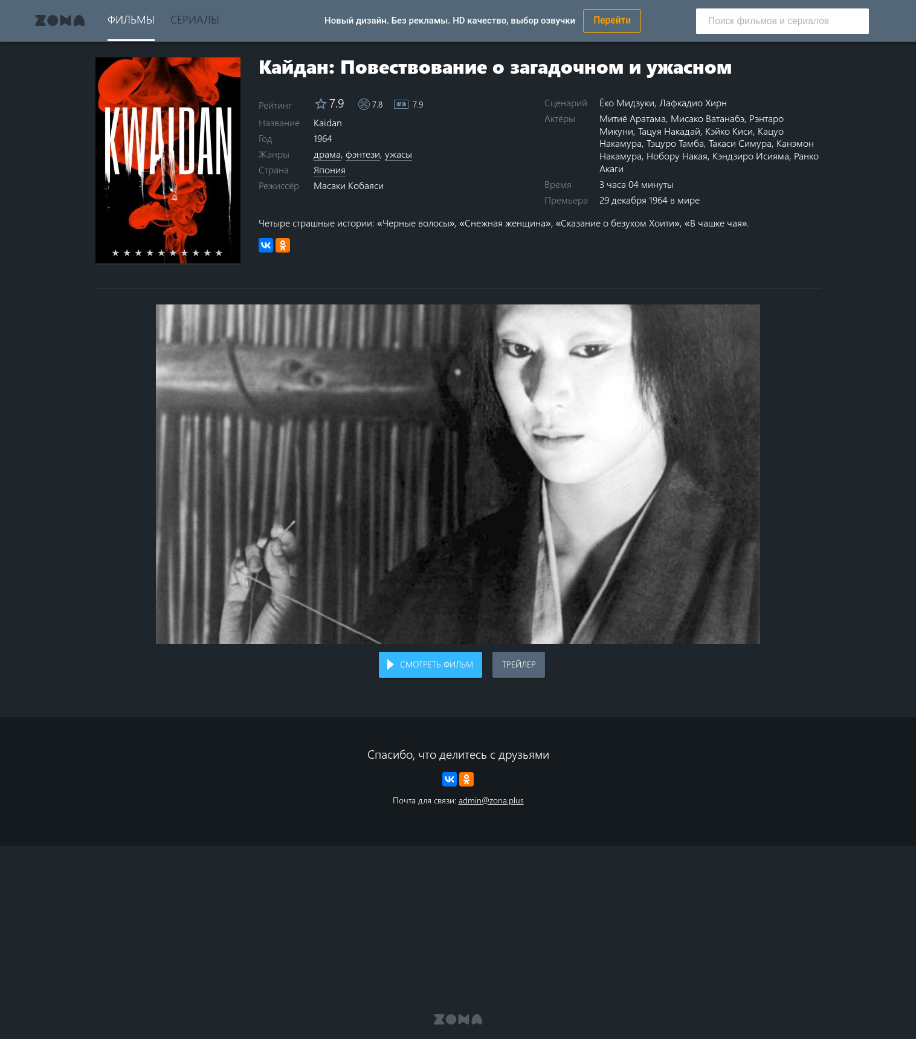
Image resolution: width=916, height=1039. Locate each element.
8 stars (202, 252)
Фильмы (131, 19)
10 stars (225, 252)
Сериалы (194, 19)
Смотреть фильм (436, 664)
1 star (122, 252)
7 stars (191, 252)
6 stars (179, 252)
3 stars (145, 252)
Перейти (612, 20)
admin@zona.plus (491, 800)
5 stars (168, 252)
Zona (60, 20)
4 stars (156, 252)
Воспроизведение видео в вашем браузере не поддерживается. (458, 474)
